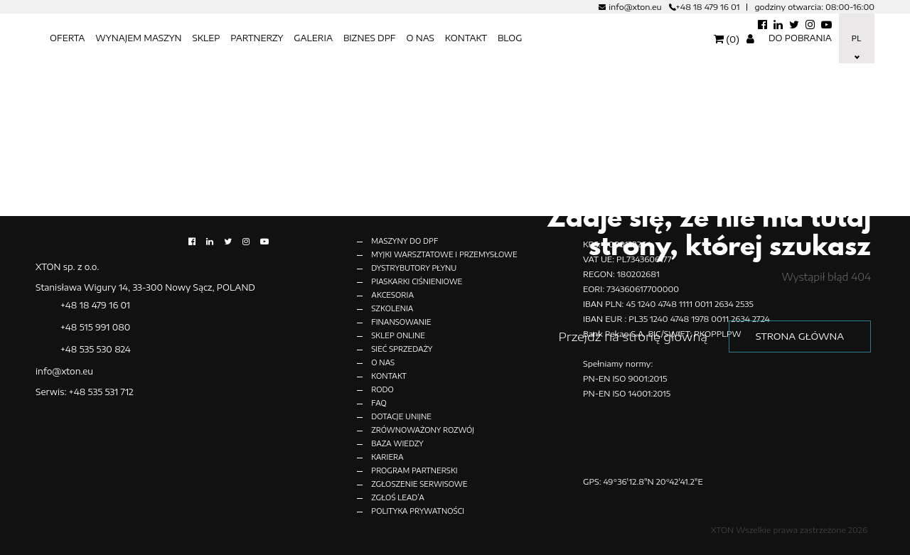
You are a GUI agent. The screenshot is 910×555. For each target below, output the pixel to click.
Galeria (313, 38)
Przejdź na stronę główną (632, 336)
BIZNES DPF (369, 38)
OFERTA (67, 38)
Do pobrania (800, 38)
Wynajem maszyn (138, 38)
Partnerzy (256, 38)
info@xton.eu (635, 6)
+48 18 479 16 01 (708, 6)
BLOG (510, 38)
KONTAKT (466, 38)
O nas (420, 38)
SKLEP (206, 38)
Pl (856, 38)
